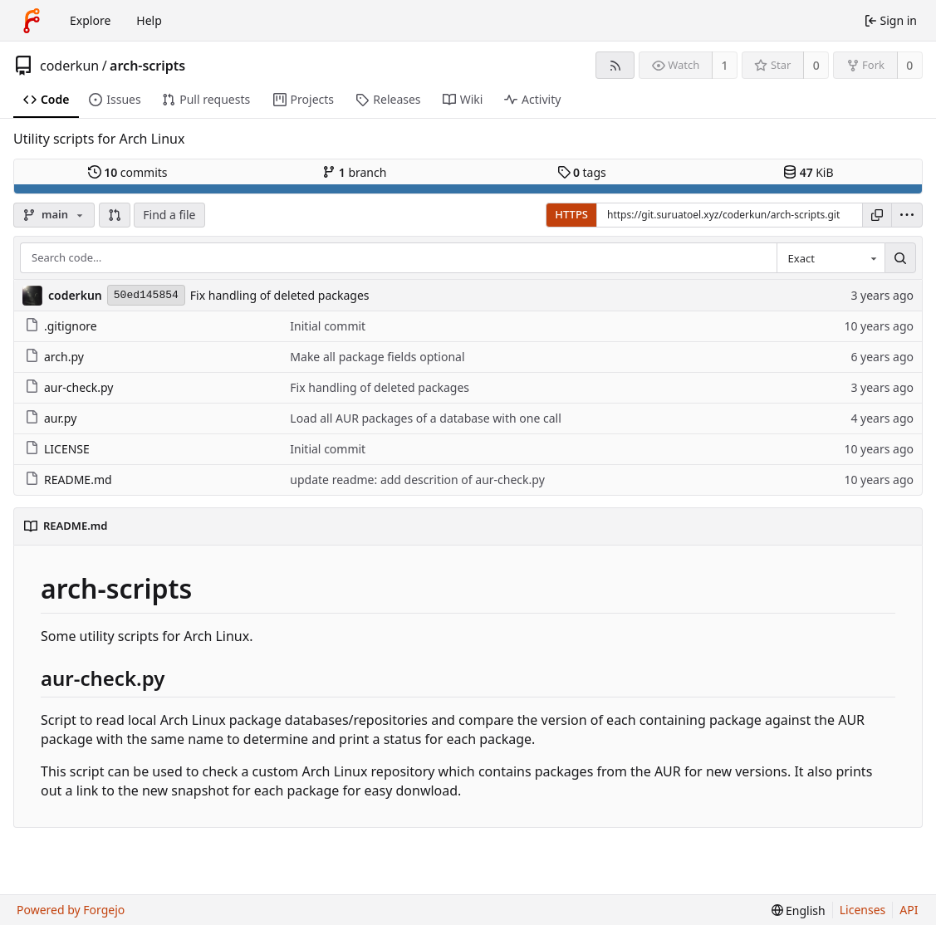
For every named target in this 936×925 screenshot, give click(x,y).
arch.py (54, 357)
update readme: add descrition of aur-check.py (417, 479)
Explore (90, 20)
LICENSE (57, 449)
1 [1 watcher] (725, 65)
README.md (68, 479)
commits (128, 172)
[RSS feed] (615, 65)
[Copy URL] (877, 215)
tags (581, 172)
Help (149, 20)
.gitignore (61, 326)
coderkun (69, 65)
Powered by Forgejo (71, 910)
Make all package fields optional (377, 357)
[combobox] (831, 258)
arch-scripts (147, 65)
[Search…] (900, 258)
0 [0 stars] (816, 65)
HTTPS (571, 214)
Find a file (169, 215)
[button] (114, 215)
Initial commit (327, 326)
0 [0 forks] (909, 65)
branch (354, 172)
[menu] (907, 215)
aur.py (50, 418)
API (908, 910)
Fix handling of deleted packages (280, 295)
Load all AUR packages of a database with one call (425, 418)
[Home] (31, 21)
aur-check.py (69, 387)
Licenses (863, 910)
